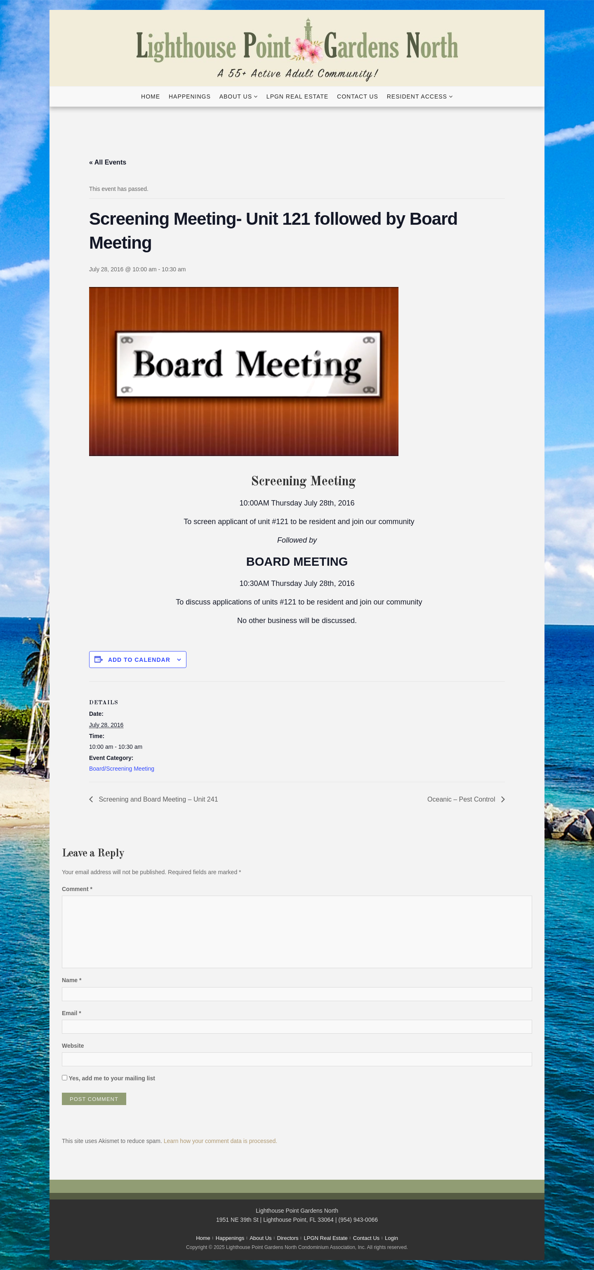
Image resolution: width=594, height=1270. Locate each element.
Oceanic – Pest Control (462, 799)
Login (391, 1238)
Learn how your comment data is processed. (220, 1141)
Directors (288, 1238)
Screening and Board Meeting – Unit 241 (157, 799)
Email (71, 1013)
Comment (77, 889)
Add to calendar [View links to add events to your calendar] (139, 659)
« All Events (107, 162)
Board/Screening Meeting (121, 768)
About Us (235, 96)
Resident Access (417, 96)
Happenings (190, 96)
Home (150, 96)
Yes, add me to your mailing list (108, 1078)
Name (71, 980)
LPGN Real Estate (297, 96)
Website (73, 1045)
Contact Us (357, 96)
